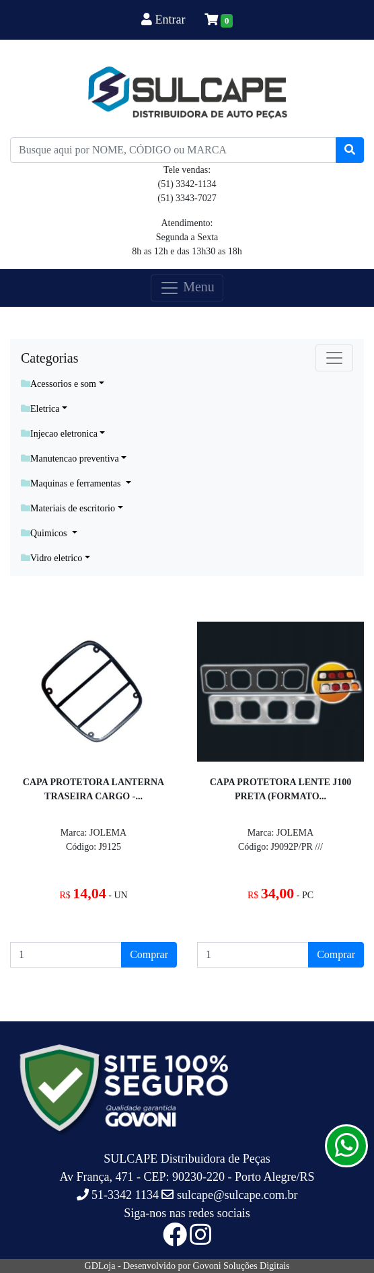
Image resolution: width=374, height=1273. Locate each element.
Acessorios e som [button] (58, 384)
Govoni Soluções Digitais (241, 1266)
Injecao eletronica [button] (59, 434)
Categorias (50, 358)
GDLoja (100, 1266)
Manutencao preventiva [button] (70, 458)
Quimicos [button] (45, 533)
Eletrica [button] (40, 409)
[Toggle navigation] (334, 357)
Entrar (164, 19)
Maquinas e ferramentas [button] (72, 483)
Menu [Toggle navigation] (187, 288)
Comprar (149, 954)
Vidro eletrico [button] (51, 558)
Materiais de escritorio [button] (68, 508)
